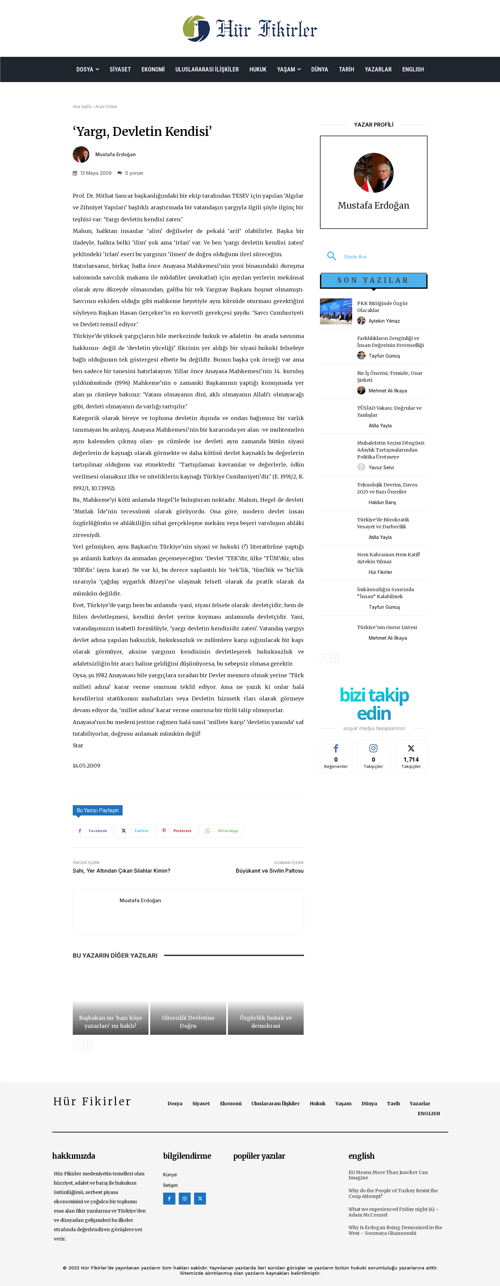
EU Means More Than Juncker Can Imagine (388, 1175)
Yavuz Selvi (381, 467)
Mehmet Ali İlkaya (388, 390)
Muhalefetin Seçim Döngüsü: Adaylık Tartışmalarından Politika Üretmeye (391, 450)
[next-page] (87, 1045)
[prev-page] (77, 1045)
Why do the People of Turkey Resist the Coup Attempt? (393, 1193)
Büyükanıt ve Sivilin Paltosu (270, 870)
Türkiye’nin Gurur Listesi (387, 627)
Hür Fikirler (380, 572)
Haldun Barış (382, 502)
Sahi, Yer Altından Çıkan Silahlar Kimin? (121, 870)
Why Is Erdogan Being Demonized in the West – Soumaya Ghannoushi (395, 1230)
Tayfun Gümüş (384, 356)
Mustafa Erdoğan (115, 154)
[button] (343, 257)
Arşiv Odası (106, 106)
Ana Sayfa (82, 106)
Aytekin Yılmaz (384, 321)
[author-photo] (362, 320)
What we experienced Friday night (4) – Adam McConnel (394, 1212)
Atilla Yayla (380, 425)
